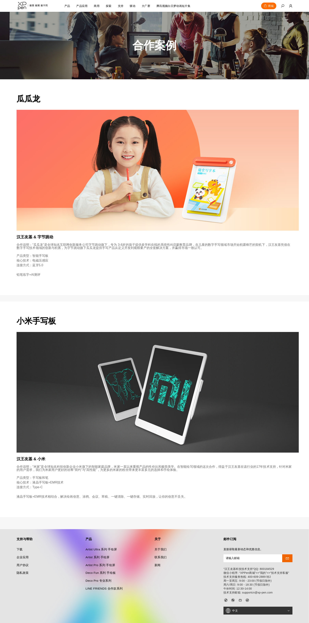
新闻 (157, 553)
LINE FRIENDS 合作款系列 (104, 576)
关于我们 (160, 537)
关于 (157, 527)
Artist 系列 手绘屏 (98, 545)
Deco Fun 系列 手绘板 (101, 561)
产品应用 (81, 5)
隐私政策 (23, 561)
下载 (20, 537)
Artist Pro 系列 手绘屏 (100, 553)
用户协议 (23, 553)
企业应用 (23, 545)
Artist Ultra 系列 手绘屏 (101, 537)
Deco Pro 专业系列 (98, 568)
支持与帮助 (25, 527)
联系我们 (160, 545)
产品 (67, 5)
